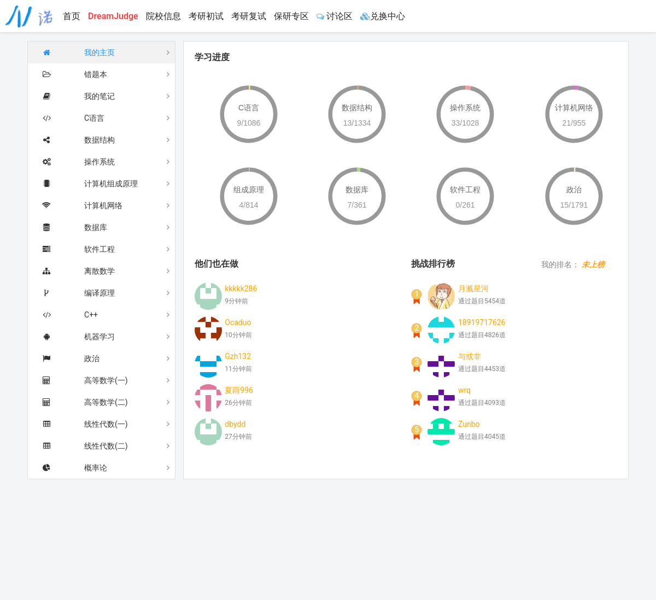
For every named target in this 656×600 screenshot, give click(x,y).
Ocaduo (238, 321)
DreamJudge (113, 16)
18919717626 (482, 321)
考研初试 (206, 16)
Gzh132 (238, 355)
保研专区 (291, 16)
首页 (71, 16)
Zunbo (469, 423)
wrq (464, 389)
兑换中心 (382, 16)
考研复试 (248, 16)
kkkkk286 (241, 288)
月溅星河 (473, 288)
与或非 (469, 355)
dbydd (235, 423)
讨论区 (335, 16)
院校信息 (163, 16)
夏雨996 (239, 389)
